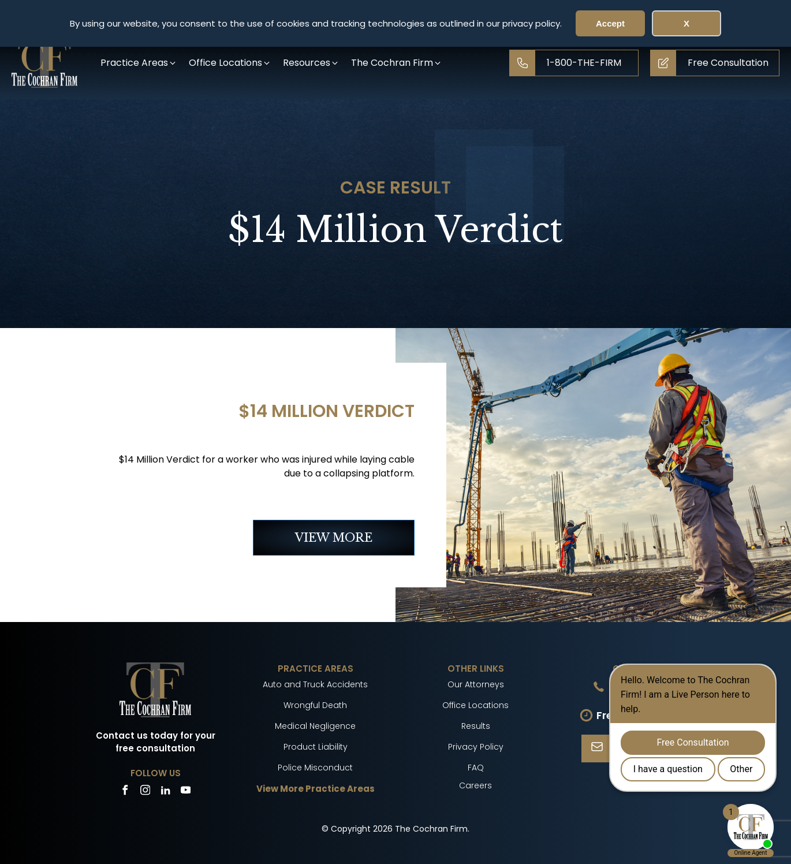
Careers (475, 785)
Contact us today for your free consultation (155, 742)
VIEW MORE (333, 538)
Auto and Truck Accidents (315, 684)
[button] (139, 63)
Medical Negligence (315, 726)
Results (475, 726)
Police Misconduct (315, 767)
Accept (610, 23)
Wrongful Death (315, 705)
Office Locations (475, 705)
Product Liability (315, 747)
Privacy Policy (475, 747)
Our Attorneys (475, 684)
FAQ (476, 767)
